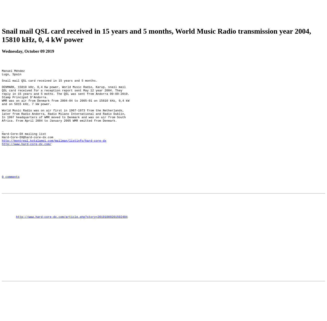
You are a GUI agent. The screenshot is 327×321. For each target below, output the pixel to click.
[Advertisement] (163, 12)
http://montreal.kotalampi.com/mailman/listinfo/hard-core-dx (54, 153)
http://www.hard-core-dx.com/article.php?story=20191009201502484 (71, 241)
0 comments (11, 195)
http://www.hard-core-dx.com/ (26, 157)
